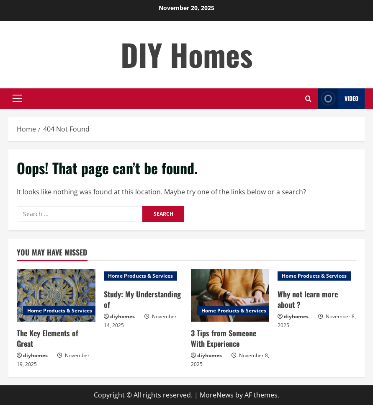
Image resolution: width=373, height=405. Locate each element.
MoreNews (217, 395)
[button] (17, 98)
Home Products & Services (59, 310)
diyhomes (35, 355)
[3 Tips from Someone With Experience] (230, 295)
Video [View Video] (338, 98)
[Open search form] (308, 98)
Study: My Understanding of (142, 299)
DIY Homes (187, 54)
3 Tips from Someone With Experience (223, 338)
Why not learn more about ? (308, 299)
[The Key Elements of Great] (56, 295)
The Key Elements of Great (47, 338)
